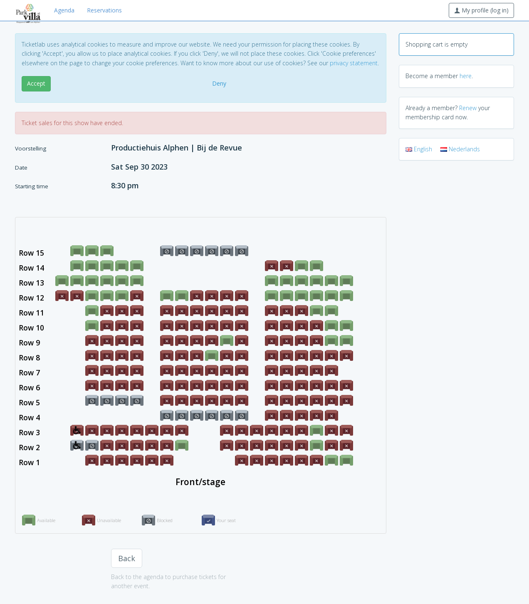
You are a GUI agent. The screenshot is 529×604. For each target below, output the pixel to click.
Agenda (64, 10)
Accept (36, 83)
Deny (219, 83)
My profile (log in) (481, 10)
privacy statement (354, 63)
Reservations (104, 10)
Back (126, 558)
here (466, 76)
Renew (468, 108)
